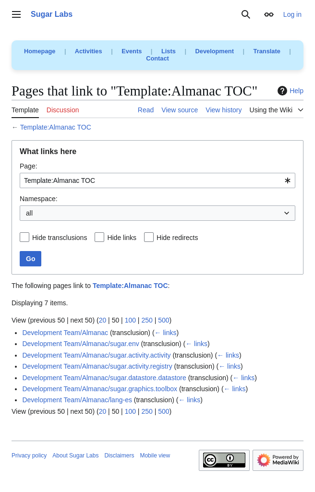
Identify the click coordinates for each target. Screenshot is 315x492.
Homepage (39, 51)
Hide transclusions (59, 237)
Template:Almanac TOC (55, 127)
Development (214, 51)
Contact (157, 58)
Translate (267, 51)
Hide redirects (177, 237)
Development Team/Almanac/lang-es (77, 400)
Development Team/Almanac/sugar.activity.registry (97, 366)
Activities (88, 51)
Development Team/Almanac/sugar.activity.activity (96, 355)
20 (103, 320)
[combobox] (157, 180)
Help (289, 91)
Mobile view (155, 455)
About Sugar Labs (75, 455)
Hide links (121, 237)
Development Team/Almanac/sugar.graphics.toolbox (99, 389)
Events (131, 51)
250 (146, 320)
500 (163, 320)
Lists (168, 51)
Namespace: (39, 199)
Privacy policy (29, 455)
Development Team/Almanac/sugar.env (80, 344)
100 (130, 320)
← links (166, 332)
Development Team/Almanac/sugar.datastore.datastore (104, 378)
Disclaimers (119, 455)
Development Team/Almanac (65, 332)
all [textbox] (29, 213)
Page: (28, 166)
